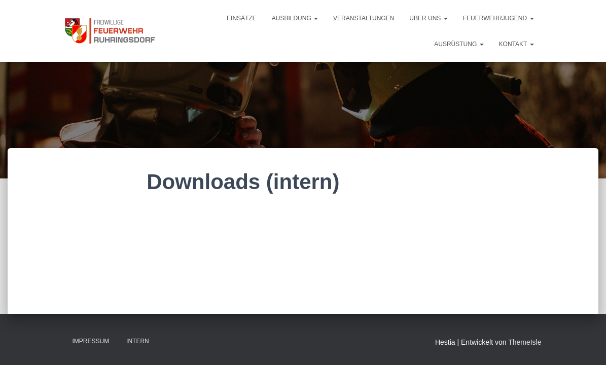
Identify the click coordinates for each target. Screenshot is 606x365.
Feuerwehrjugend (498, 18)
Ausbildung (295, 18)
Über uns (428, 18)
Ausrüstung (458, 44)
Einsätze (242, 18)
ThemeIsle (524, 342)
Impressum (91, 341)
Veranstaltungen (363, 18)
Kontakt (516, 44)
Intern (137, 341)
